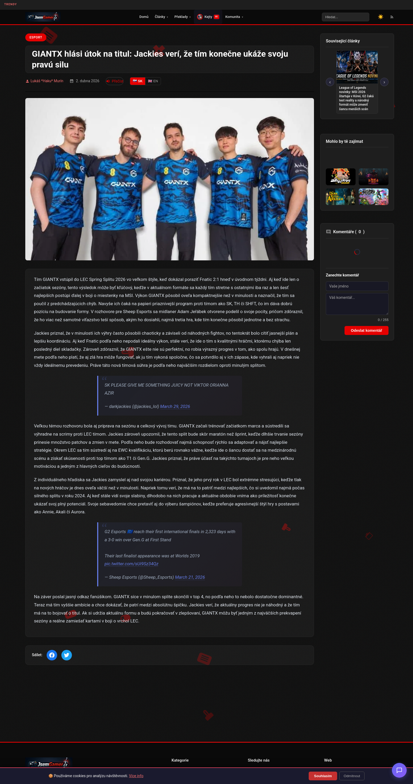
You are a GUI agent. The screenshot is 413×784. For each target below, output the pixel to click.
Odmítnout (352, 776)
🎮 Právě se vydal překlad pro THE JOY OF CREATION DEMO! (202, 5)
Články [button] (161, 17)
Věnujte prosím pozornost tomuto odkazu (299, 5)
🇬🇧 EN (153, 81)
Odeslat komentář (366, 330)
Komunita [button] (234, 17)
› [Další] (384, 82)
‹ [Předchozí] (330, 82)
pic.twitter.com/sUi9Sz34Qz (131, 563)
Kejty (208, 17)
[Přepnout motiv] (381, 17)
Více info (136, 776)
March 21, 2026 (190, 577)
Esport (36, 37)
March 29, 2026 (175, 406)
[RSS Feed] (392, 17)
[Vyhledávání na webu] (345, 17)
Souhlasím (323, 776)
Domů (143, 17)
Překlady (182, 17)
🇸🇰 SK (137, 81)
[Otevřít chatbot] (399, 770)
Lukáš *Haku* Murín (44, 81)
